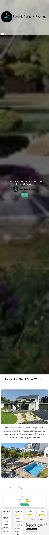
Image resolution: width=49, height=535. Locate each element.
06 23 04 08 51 (24, 195)
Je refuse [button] (34, 529)
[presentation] (0, 522)
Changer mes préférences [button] (32, 531)
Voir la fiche (25, 504)
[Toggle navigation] (2, 34)
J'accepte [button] (29, 529)
